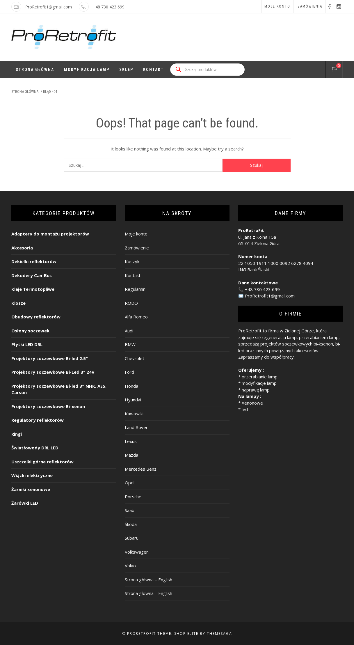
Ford (129, 372)
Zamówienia (310, 6)
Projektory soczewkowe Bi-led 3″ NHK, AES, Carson (58, 389)
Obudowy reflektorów (36, 317)
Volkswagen (137, 552)
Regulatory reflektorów (37, 420)
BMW (130, 344)
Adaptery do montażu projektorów (50, 234)
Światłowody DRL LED (34, 448)
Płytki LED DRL (26, 344)
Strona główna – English (148, 579)
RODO (131, 303)
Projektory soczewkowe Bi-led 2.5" (49, 358)
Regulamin (135, 289)
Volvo (130, 565)
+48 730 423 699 (262, 289)
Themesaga (219, 633)
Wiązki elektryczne (32, 475)
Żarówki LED (24, 503)
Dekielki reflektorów (33, 261)
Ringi (16, 434)
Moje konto (277, 6)
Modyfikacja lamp (86, 69)
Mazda (131, 455)
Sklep (126, 69)
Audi (129, 331)
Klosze (18, 303)
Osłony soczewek (30, 331)
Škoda (131, 524)
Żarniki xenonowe (30, 489)
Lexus (131, 441)
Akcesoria (22, 248)
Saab (129, 510)
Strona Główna (35, 69)
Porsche (133, 496)
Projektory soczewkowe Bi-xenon (48, 406)
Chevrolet (134, 358)
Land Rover (136, 427)
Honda (131, 386)
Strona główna (24, 91)
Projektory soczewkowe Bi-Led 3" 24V (53, 372)
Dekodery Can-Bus (31, 275)
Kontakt (153, 69)
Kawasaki (134, 414)
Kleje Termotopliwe (32, 289)
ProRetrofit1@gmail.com (48, 7)
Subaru (131, 538)
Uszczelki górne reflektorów (42, 462)
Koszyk (132, 261)
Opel (129, 482)
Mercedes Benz (140, 469)
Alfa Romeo (136, 317)
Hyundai (133, 400)
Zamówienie (137, 248)
